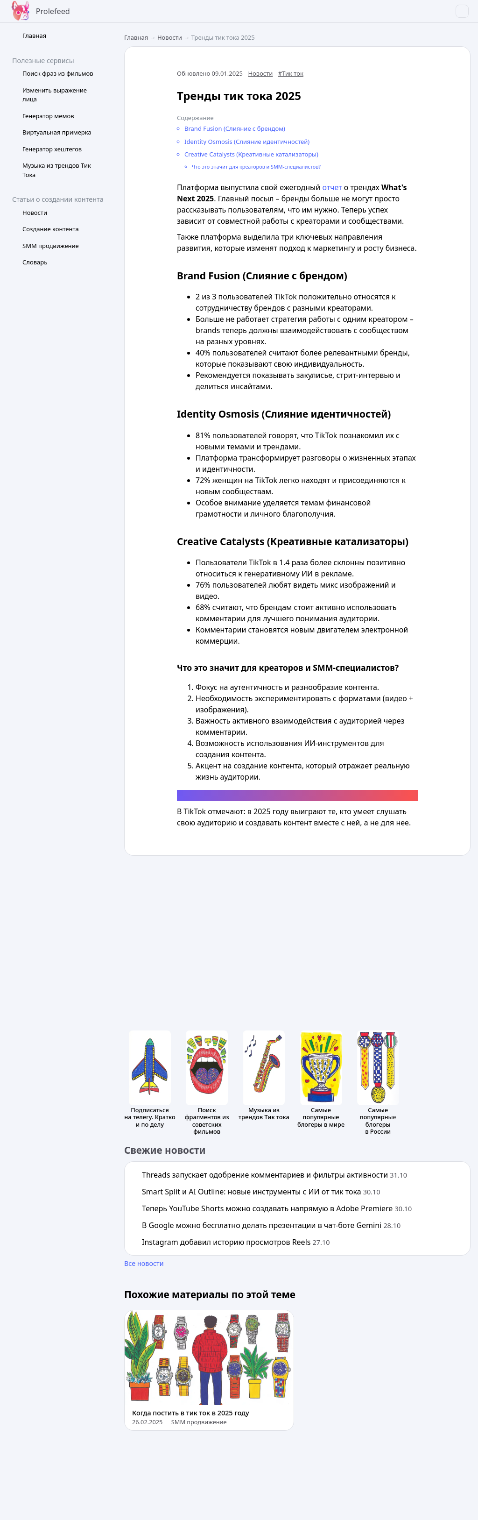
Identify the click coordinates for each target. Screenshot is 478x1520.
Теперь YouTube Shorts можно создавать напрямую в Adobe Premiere (277, 1208)
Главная (34, 35)
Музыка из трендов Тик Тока (56, 170)
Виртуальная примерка (56, 132)
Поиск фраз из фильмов (57, 73)
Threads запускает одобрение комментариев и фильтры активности (274, 1175)
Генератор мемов (48, 116)
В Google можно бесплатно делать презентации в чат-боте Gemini (271, 1225)
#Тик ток (290, 73)
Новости (34, 212)
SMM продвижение (50, 245)
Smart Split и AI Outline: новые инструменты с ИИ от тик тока (261, 1191)
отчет (332, 187)
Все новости (144, 1263)
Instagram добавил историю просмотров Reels (236, 1242)
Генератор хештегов (52, 149)
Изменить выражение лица (54, 95)
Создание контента (50, 229)
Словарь (34, 262)
